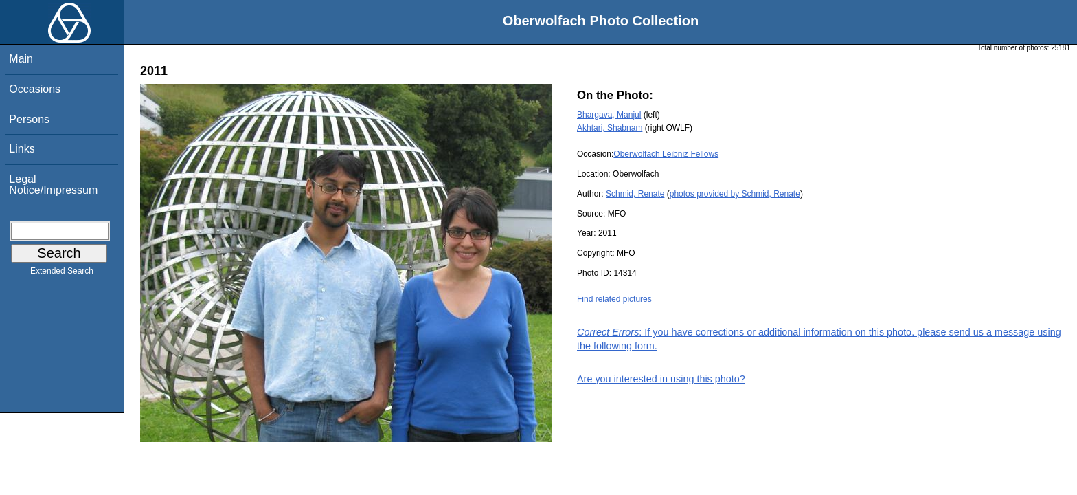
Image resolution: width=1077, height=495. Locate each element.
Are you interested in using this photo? (661, 378)
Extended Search (61, 274)
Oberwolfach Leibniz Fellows (665, 154)
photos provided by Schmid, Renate (735, 194)
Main (21, 59)
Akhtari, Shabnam (609, 128)
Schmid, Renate (635, 194)
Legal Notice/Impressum (53, 184)
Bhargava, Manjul (609, 115)
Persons (29, 119)
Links (21, 149)
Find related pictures (614, 299)
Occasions (34, 89)
